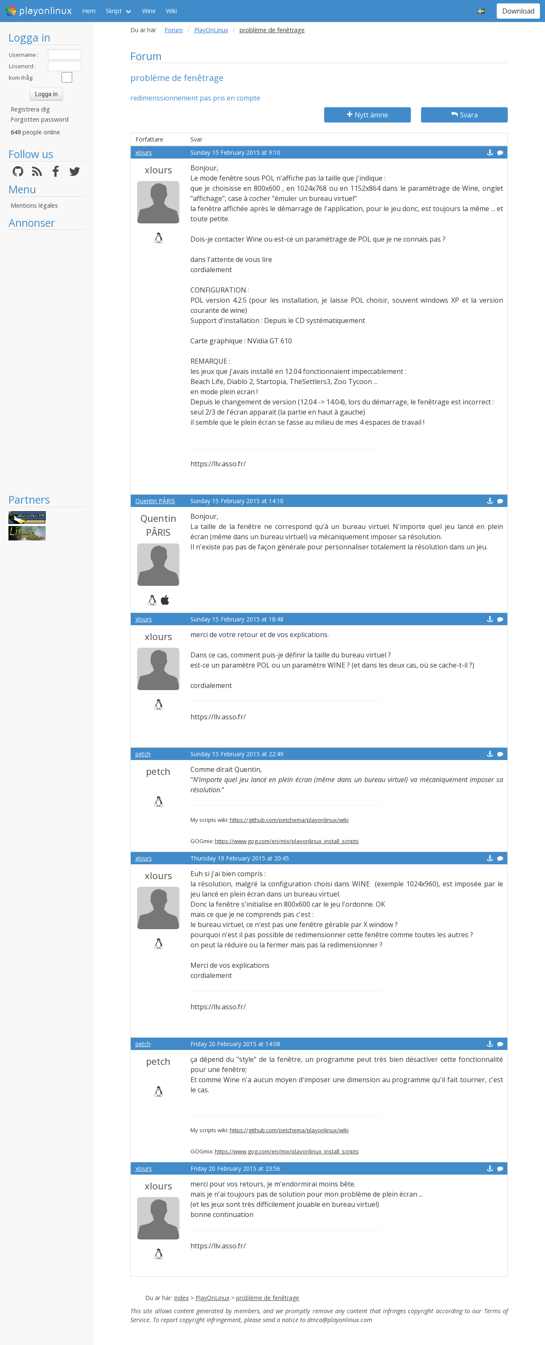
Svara (464, 115)
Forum (174, 30)
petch (143, 754)
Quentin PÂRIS (155, 501)
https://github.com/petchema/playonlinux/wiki (289, 820)
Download (518, 11)
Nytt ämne (367, 115)
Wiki (171, 11)
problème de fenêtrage (267, 1298)
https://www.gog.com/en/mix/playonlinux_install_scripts (287, 841)
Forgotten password (40, 119)
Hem (89, 11)
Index (181, 1298)
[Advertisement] (46, 361)
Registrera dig (30, 109)
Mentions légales (34, 205)
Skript (114, 11)
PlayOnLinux (211, 30)
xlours (143, 152)
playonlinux (38, 11)
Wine (149, 11)
